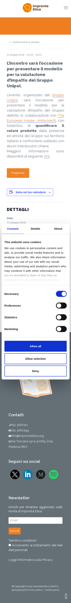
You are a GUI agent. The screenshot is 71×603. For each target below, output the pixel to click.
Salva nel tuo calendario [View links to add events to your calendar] (31, 192)
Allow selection (35, 358)
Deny (35, 371)
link (47, 156)
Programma (18, 172)
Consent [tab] (13, 228)
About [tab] (58, 228)
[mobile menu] (66, 7)
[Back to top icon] (66, 596)
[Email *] (35, 520)
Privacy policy (35, 589)
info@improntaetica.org (27, 436)
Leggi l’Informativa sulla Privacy (31, 560)
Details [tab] (35, 228)
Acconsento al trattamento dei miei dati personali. (35, 547)
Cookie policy (52, 589)
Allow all (35, 346)
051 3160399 (20, 430)
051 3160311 (19, 425)
